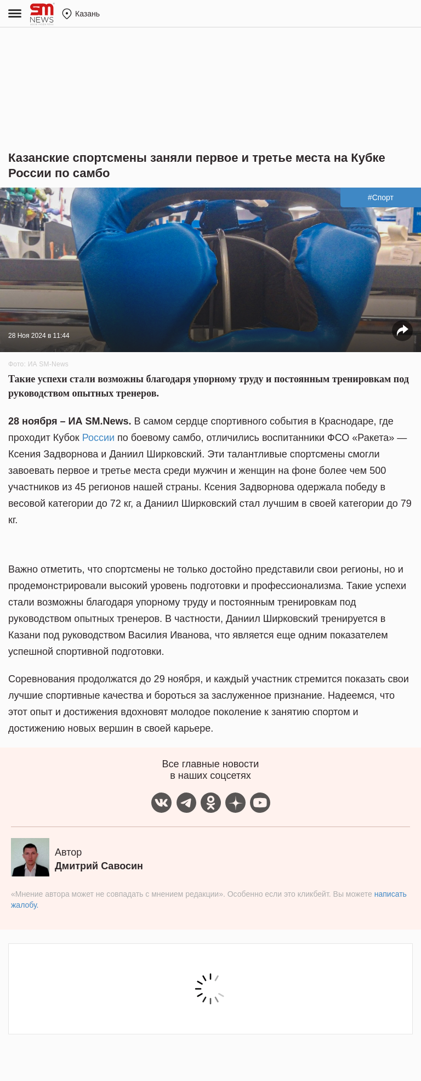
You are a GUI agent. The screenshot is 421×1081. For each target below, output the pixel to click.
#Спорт (381, 197)
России (98, 437)
